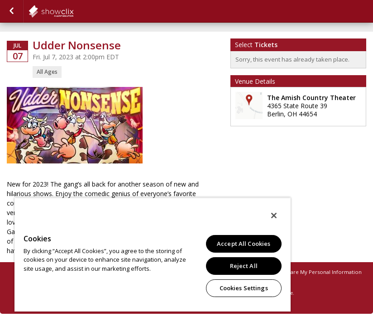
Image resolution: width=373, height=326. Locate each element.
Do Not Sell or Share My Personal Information (305, 271)
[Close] (274, 215)
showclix (73, 11)
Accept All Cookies (243, 244)
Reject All (244, 266)
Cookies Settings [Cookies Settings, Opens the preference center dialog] (244, 288)
